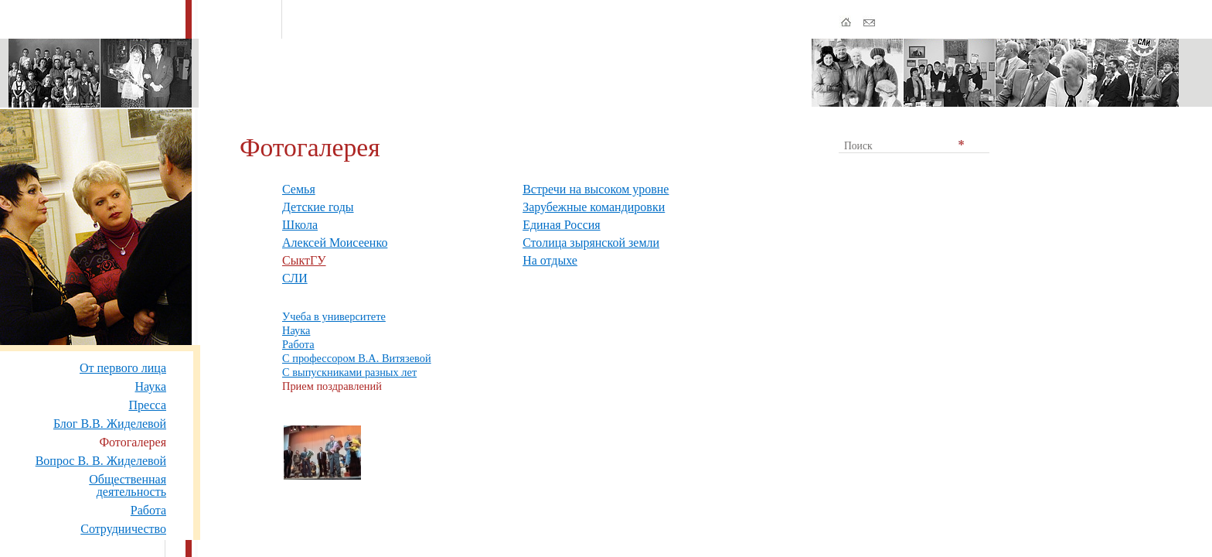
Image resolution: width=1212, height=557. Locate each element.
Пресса (147, 405)
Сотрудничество (123, 528)
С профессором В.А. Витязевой (356, 358)
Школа (300, 224)
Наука (150, 386)
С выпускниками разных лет (349, 372)
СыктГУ (304, 260)
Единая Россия (562, 224)
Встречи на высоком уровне (596, 189)
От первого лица (123, 367)
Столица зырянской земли (591, 242)
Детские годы (318, 207)
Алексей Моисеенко (334, 242)
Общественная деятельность (127, 485)
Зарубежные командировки (594, 207)
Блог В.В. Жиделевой (109, 423)
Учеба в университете (334, 316)
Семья (298, 189)
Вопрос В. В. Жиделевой (101, 460)
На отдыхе (550, 260)
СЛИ (295, 278)
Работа (148, 510)
